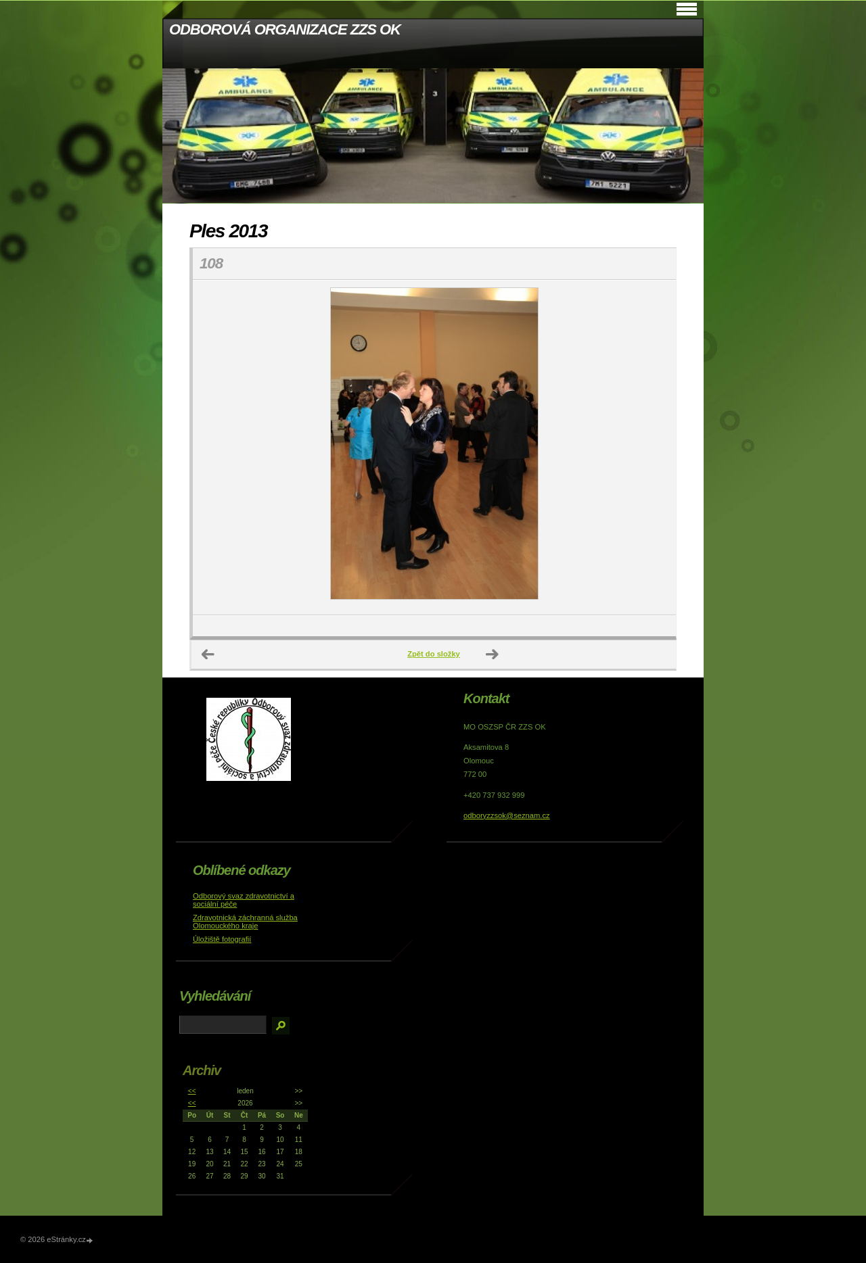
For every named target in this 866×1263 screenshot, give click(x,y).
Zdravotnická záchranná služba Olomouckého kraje (245, 921)
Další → (492, 654)
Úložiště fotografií (222, 939)
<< (192, 1091)
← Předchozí (208, 654)
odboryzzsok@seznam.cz (506, 815)
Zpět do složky (433, 654)
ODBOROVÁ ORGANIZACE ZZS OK (285, 29)
